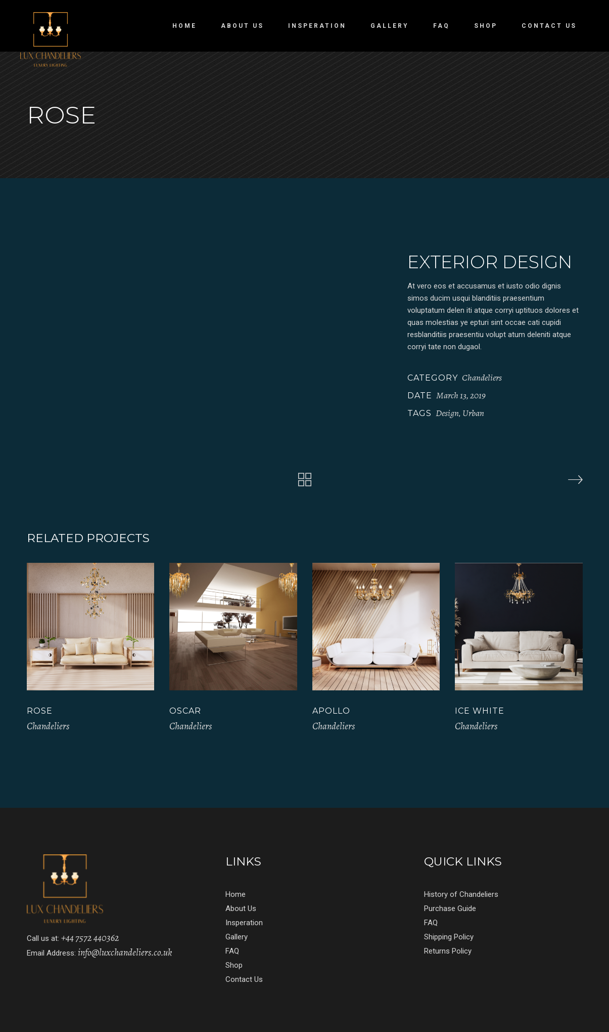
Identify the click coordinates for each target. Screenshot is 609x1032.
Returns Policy (448, 951)
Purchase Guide (450, 908)
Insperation (244, 922)
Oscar (185, 711)
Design (447, 413)
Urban (473, 413)
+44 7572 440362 (90, 937)
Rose (40, 711)
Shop (234, 965)
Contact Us (244, 979)
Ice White (479, 711)
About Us (240, 908)
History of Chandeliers (461, 894)
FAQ (232, 951)
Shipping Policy (449, 936)
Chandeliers (482, 377)
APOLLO (331, 711)
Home (235, 894)
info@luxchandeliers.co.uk (125, 952)
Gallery (236, 936)
